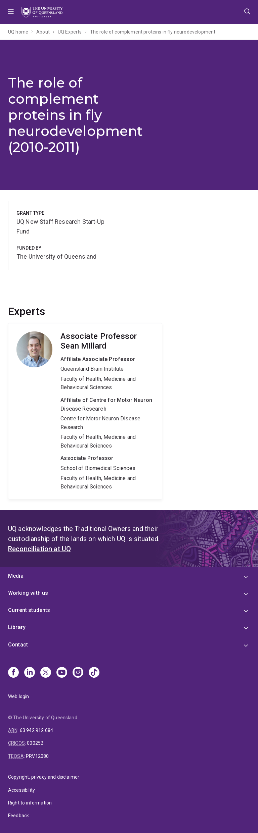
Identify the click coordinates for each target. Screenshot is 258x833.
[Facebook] (13, 673)
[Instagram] (78, 673)
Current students (29, 610)
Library (17, 627)
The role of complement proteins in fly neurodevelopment (153, 32)
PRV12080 (37, 756)
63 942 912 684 (36, 730)
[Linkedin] (29, 673)
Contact (18, 644)
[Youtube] (61, 673)
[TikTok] (94, 673)
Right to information (30, 802)
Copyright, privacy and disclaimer (43, 777)
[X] (45, 673)
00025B (35, 743)
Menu (11, 12)
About (43, 32)
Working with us (28, 593)
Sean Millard (85, 411)
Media (16, 576)
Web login (18, 696)
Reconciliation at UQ (39, 549)
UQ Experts (70, 32)
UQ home (18, 32)
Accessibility (21, 790)
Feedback (18, 815)
